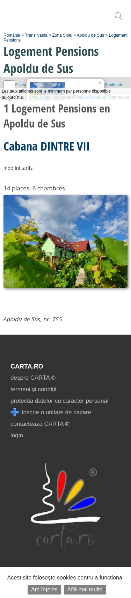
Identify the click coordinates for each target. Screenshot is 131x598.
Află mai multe (85, 589)
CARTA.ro (26, 366)
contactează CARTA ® (40, 424)
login (16, 435)
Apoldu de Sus (90, 35)
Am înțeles (44, 589)
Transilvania (36, 35)
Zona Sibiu (62, 35)
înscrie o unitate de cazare (50, 412)
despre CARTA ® (33, 377)
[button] (100, 83)
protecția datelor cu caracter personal (59, 401)
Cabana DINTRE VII (46, 146)
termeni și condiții (33, 389)
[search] (118, 20)
